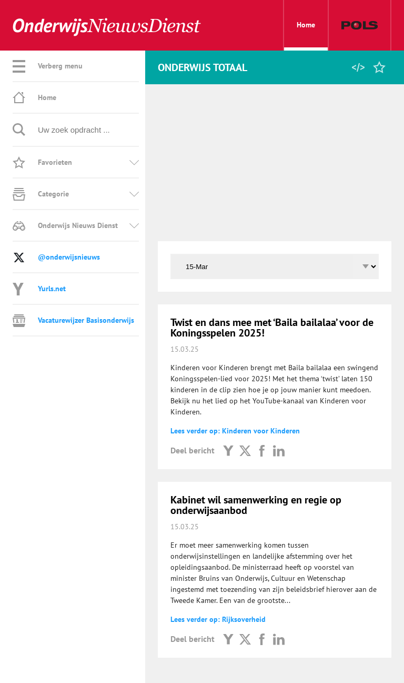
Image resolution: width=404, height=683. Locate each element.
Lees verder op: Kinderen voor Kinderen (235, 430)
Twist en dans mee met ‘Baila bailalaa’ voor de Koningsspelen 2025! (271, 327)
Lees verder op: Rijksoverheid (218, 619)
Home (306, 35)
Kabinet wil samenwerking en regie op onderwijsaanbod (255, 505)
